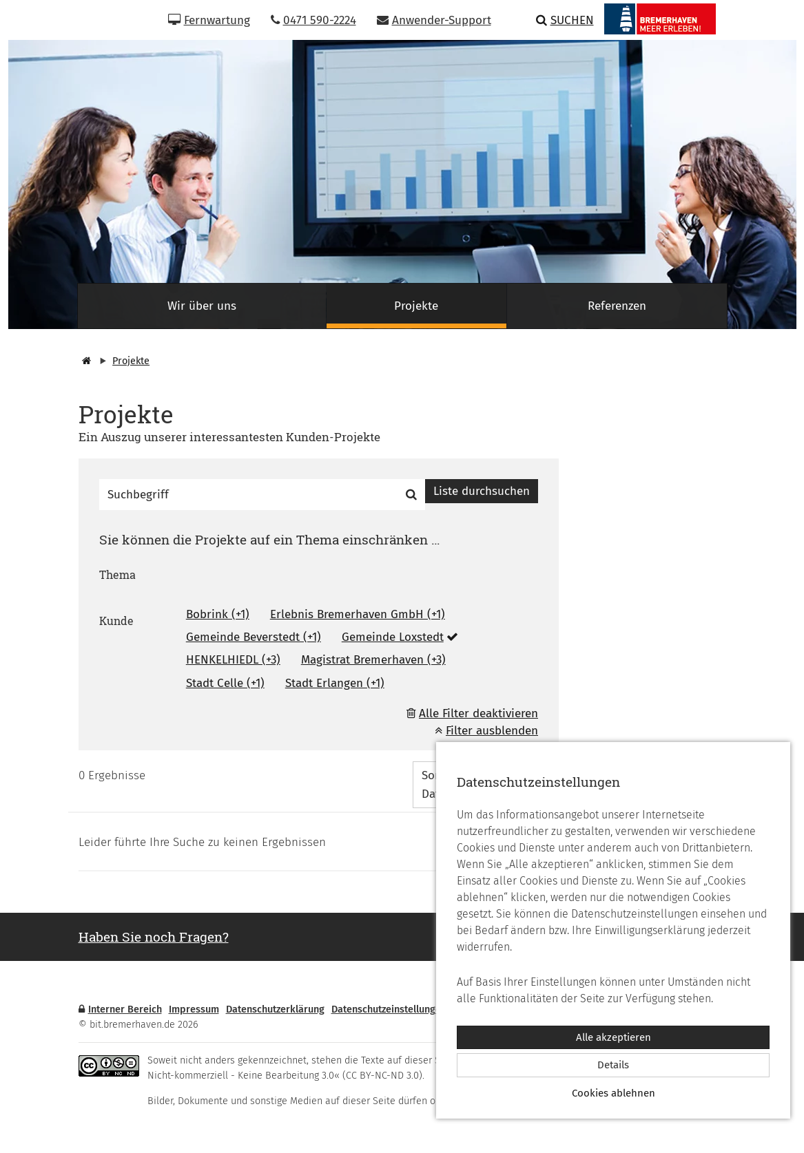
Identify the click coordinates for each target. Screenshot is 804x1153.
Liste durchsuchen (481, 491)
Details (613, 1065)
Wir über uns (201, 306)
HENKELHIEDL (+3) (233, 660)
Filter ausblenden (486, 730)
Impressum (194, 1009)
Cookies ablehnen (613, 1093)
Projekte (416, 306)
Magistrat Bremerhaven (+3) (373, 660)
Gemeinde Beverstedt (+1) (253, 637)
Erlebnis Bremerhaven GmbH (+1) (357, 614)
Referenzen (617, 306)
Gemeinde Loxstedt (393, 637)
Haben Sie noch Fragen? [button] (154, 936)
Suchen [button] (565, 20)
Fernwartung (209, 20)
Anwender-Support (434, 20)
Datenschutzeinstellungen (388, 1009)
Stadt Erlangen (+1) (334, 683)
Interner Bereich (120, 1009)
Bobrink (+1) (217, 614)
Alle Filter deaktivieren (478, 713)
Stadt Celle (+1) (225, 683)
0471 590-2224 (313, 20)
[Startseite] (85, 361)
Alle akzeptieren (613, 1037)
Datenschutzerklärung (275, 1009)
